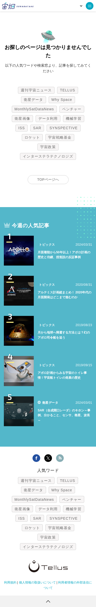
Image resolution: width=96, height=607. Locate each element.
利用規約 (10, 582)
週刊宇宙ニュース (36, 90)
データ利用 (48, 118)
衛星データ (33, 100)
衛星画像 (22, 118)
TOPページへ (48, 179)
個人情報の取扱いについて (37, 582)
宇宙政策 (48, 147)
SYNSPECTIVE (63, 128)
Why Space (61, 100)
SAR (37, 128)
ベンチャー (72, 109)
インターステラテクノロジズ (48, 156)
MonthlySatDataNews (34, 109)
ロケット (32, 137)
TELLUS (67, 90)
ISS (21, 128)
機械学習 (73, 118)
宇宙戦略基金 (59, 137)
